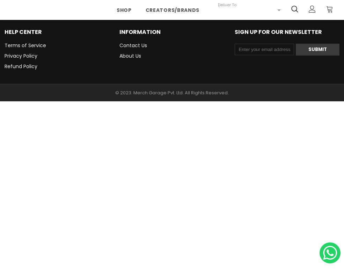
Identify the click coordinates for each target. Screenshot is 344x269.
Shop (124, 10)
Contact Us (133, 45)
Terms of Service (25, 45)
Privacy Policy (21, 55)
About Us (130, 55)
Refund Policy (21, 66)
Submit (317, 49)
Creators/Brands (173, 10)
